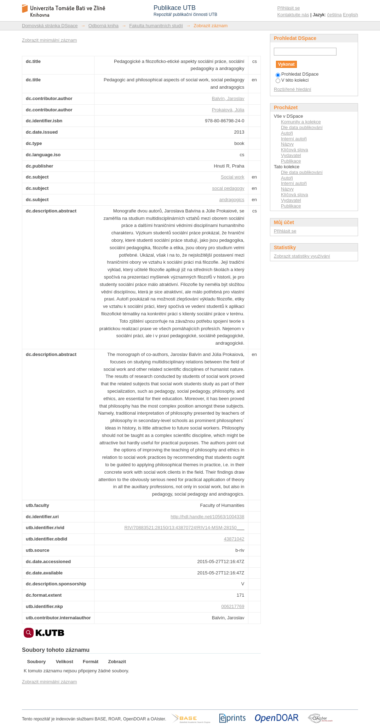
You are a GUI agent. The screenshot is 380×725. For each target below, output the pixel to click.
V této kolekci (292, 80)
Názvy (287, 144)
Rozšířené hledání (292, 89)
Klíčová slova (294, 149)
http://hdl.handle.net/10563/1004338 (207, 516)
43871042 (234, 539)
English (350, 14)
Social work (232, 177)
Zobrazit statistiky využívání (302, 256)
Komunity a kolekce (301, 121)
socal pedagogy (228, 188)
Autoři (287, 133)
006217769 (232, 606)
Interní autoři (294, 138)
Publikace (291, 161)
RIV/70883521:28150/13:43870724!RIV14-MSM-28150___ (184, 527)
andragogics (231, 199)
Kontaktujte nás (293, 14)
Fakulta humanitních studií (156, 25)
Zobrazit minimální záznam (49, 40)
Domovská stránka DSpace (50, 25)
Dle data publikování (302, 127)
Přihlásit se (288, 8)
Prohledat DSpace (297, 74)
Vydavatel (291, 155)
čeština (334, 14)
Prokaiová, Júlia (228, 109)
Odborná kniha (103, 25)
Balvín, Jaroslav (228, 98)
